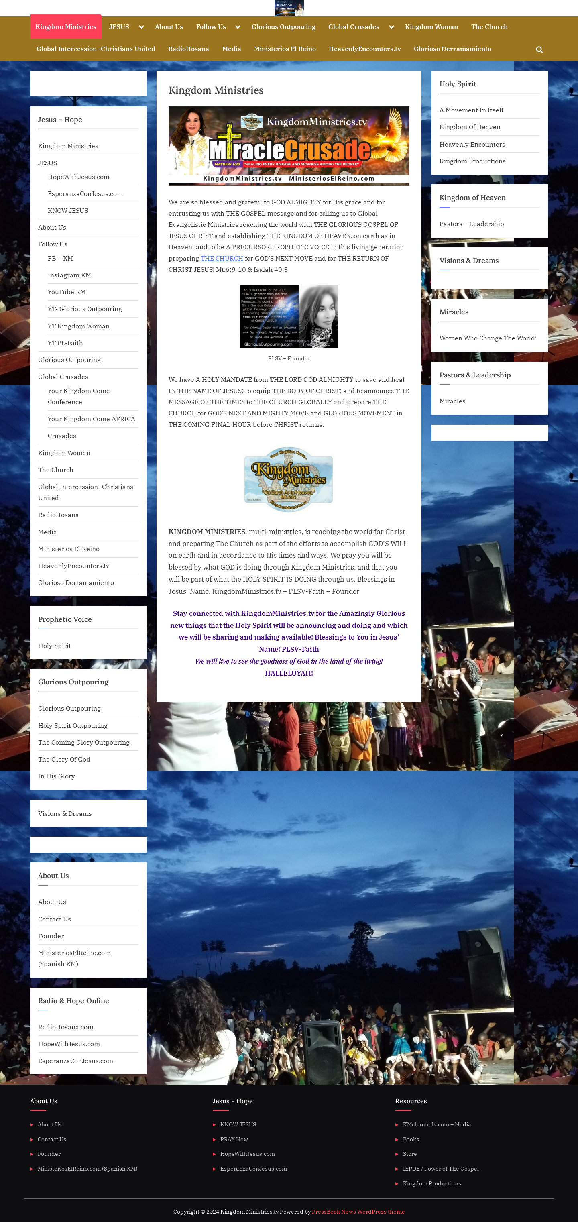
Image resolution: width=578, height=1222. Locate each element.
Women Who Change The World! (488, 338)
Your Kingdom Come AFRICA (91, 418)
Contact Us (54, 918)
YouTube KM (67, 291)
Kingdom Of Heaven (470, 126)
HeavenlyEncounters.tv (365, 48)
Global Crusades (353, 26)
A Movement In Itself (471, 110)
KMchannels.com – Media (437, 1124)
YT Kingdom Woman (79, 326)
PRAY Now (234, 1139)
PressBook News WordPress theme (358, 1211)
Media (231, 48)
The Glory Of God (64, 759)
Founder (51, 935)
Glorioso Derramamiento (452, 48)
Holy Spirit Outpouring (73, 725)
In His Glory (56, 776)
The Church (489, 26)
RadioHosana (188, 48)
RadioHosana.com (66, 1026)
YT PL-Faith (65, 342)
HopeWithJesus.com (79, 176)
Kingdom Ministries (65, 26)
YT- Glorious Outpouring (85, 308)
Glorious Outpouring (283, 26)
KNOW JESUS (68, 210)
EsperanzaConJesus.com (85, 193)
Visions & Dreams (65, 813)
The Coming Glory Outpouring (84, 742)
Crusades (62, 435)
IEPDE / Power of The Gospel (441, 1168)
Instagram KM (69, 275)
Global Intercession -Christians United (96, 48)
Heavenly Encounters (472, 144)
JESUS (119, 26)
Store (410, 1153)
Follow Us (211, 26)
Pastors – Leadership (472, 223)
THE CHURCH (222, 258)
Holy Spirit (54, 645)
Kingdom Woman (431, 26)
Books (411, 1139)
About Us (169, 26)
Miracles (453, 401)
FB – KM (60, 258)
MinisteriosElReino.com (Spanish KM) (88, 1168)
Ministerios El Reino (285, 48)
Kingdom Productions (473, 161)
